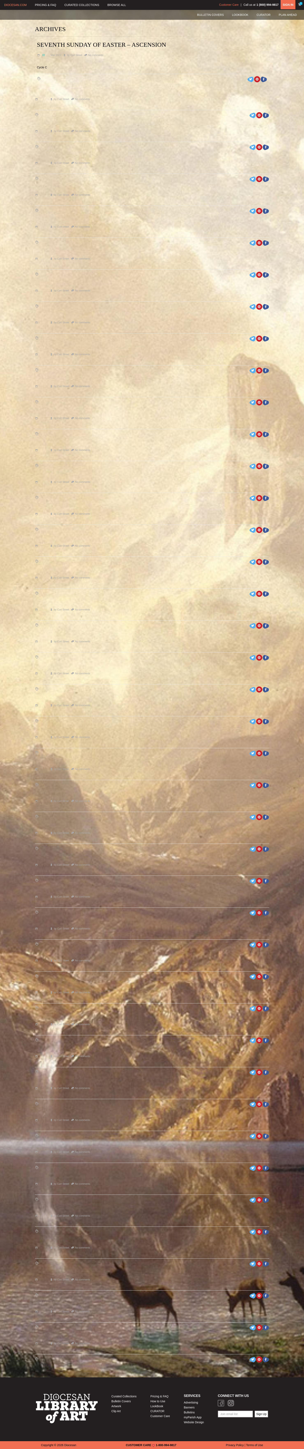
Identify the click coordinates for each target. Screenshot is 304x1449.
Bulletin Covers (121, 1401)
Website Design (194, 1422)
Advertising (191, 1402)
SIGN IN (288, 4)
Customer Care (229, 4)
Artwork (116, 1406)
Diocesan (70, 1445)
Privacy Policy (235, 1445)
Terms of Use (254, 1445)
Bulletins (189, 1412)
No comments (95, 55)
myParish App (192, 1417)
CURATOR (157, 1411)
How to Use (157, 1401)
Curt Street (76, 55)
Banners (189, 1407)
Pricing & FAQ (159, 1396)
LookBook (156, 1406)
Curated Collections (123, 1396)
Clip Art (116, 1411)
